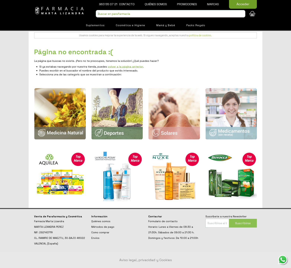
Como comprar (100, 232)
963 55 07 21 (108, 4)
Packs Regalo (195, 25)
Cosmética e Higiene (130, 25)
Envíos (95, 238)
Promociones (187, 4)
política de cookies (200, 35)
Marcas (213, 4)
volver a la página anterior (125, 66)
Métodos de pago (102, 226)
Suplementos (95, 25)
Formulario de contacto (163, 221)
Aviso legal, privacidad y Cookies (145, 260)
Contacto (127, 4)
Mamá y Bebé (165, 25)
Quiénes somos (156, 4)
